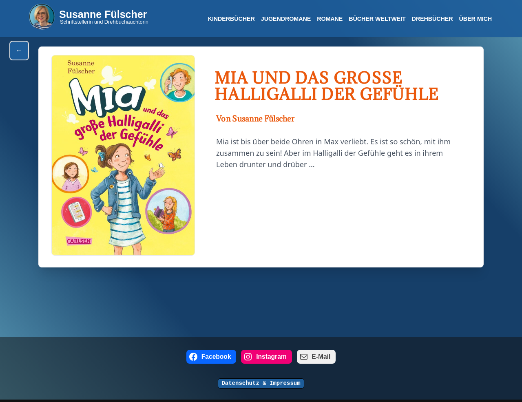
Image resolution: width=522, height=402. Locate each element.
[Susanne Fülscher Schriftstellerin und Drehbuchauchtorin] (88, 16)
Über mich (475, 18)
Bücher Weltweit (376, 18)
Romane (329, 18)
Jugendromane (285, 18)
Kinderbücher (230, 18)
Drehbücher (432, 18)
